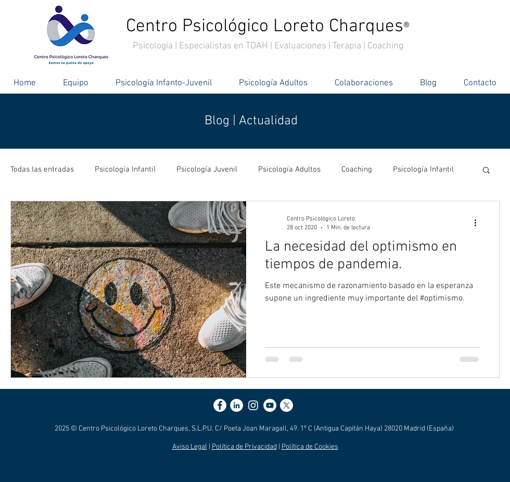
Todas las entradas (42, 169)
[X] (286, 405)
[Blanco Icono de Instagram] (253, 405)
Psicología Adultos (289, 169)
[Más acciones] (479, 222)
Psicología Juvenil (206, 169)
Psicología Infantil (125, 169)
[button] (486, 170)
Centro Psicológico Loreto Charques (268, 26)
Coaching (356, 169)
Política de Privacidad (244, 446)
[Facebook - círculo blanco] (219, 405)
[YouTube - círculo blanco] (269, 405)
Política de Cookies (310, 446)
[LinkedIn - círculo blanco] (236, 405)
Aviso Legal (189, 446)
